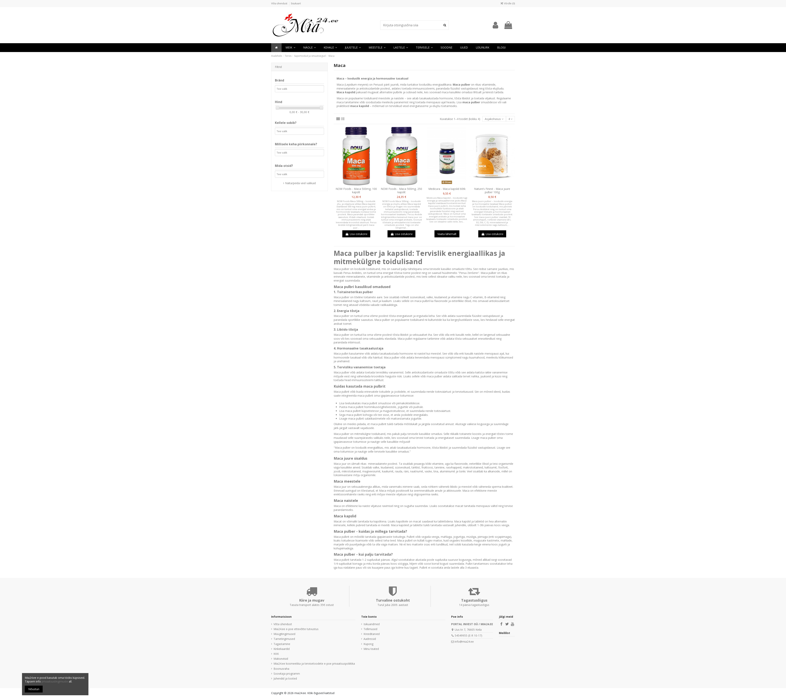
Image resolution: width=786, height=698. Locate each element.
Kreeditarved (372, 634)
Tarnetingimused (284, 639)
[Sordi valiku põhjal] (494, 119)
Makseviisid (281, 658)
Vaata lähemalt (446, 234)
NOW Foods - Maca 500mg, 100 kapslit (356, 190)
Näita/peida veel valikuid (300, 183)
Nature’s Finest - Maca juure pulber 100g (492, 190)
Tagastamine (282, 644)
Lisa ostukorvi (356, 234)
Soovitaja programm (287, 673)
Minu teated (371, 649)
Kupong (368, 644)
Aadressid (370, 639)
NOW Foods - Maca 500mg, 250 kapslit (401, 190)
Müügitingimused (284, 634)
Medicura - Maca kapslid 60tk (447, 189)
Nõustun (33, 689)
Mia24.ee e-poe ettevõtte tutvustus (296, 629)
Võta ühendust (279, 3)
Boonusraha (281, 669)
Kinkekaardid (282, 649)
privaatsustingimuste (55, 681)
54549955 (461, 635)
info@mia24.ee (464, 641)
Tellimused (370, 629)
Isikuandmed (372, 624)
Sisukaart (296, 3)
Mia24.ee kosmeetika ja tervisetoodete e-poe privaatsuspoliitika (314, 663)
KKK (276, 654)
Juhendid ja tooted (285, 678)
